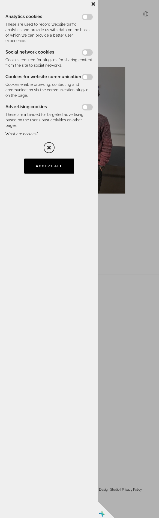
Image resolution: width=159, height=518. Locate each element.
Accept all (49, 166)
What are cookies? (21, 134)
